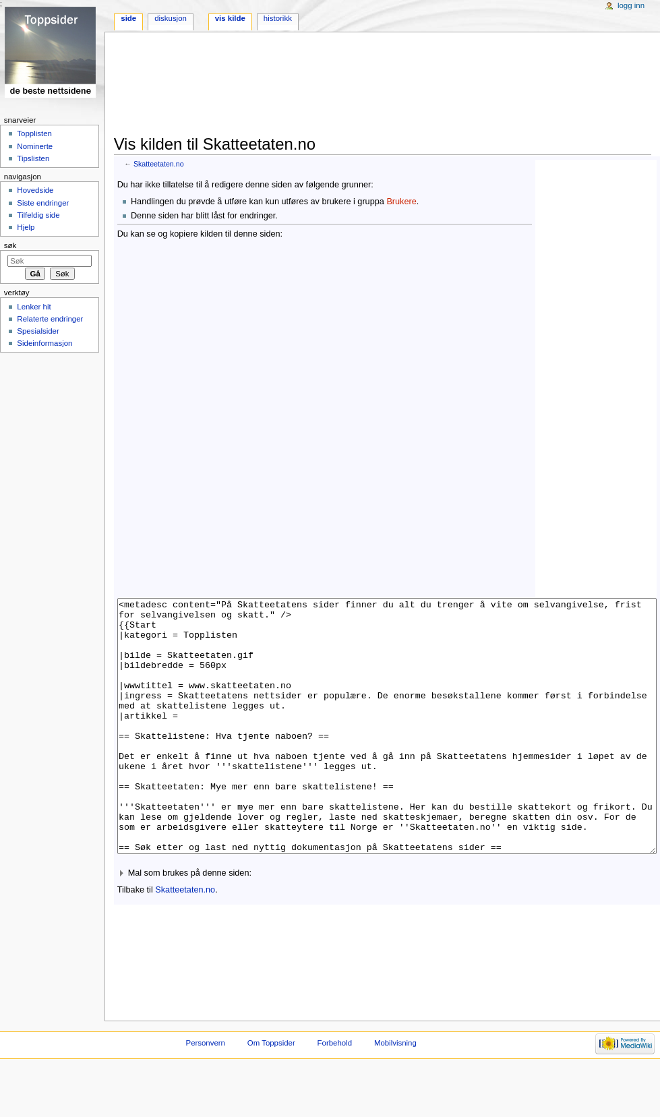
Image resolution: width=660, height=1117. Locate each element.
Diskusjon (170, 18)
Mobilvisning (395, 1093)
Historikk (278, 18)
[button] (387, 923)
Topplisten (34, 133)
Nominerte (35, 146)
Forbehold (335, 1093)
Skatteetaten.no (158, 164)
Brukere (401, 201)
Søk (10, 245)
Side (128, 18)
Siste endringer (43, 203)
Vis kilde (230, 18)
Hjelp (25, 227)
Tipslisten (33, 158)
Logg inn (631, 5)
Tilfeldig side (38, 215)
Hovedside (35, 190)
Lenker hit (34, 307)
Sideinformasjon (44, 343)
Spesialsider (38, 331)
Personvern (205, 1093)
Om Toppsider (271, 1093)
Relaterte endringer (50, 319)
